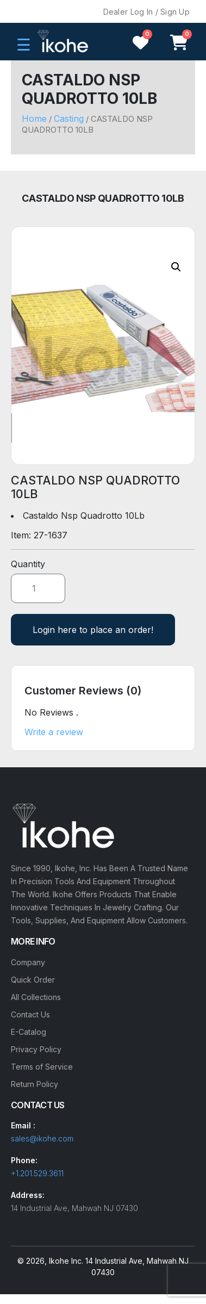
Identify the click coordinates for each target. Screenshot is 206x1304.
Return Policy (34, 1084)
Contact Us (30, 1014)
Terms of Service (42, 1066)
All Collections (36, 997)
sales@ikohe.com (42, 1138)
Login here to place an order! (93, 629)
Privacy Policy (36, 1049)
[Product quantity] (38, 588)
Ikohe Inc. (66, 1260)
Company (28, 962)
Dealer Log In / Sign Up (146, 11)
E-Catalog (28, 1031)
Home (34, 118)
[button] (176, 267)
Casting (69, 118)
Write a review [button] (53, 731)
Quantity (28, 563)
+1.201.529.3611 (37, 1173)
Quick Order (33, 979)
